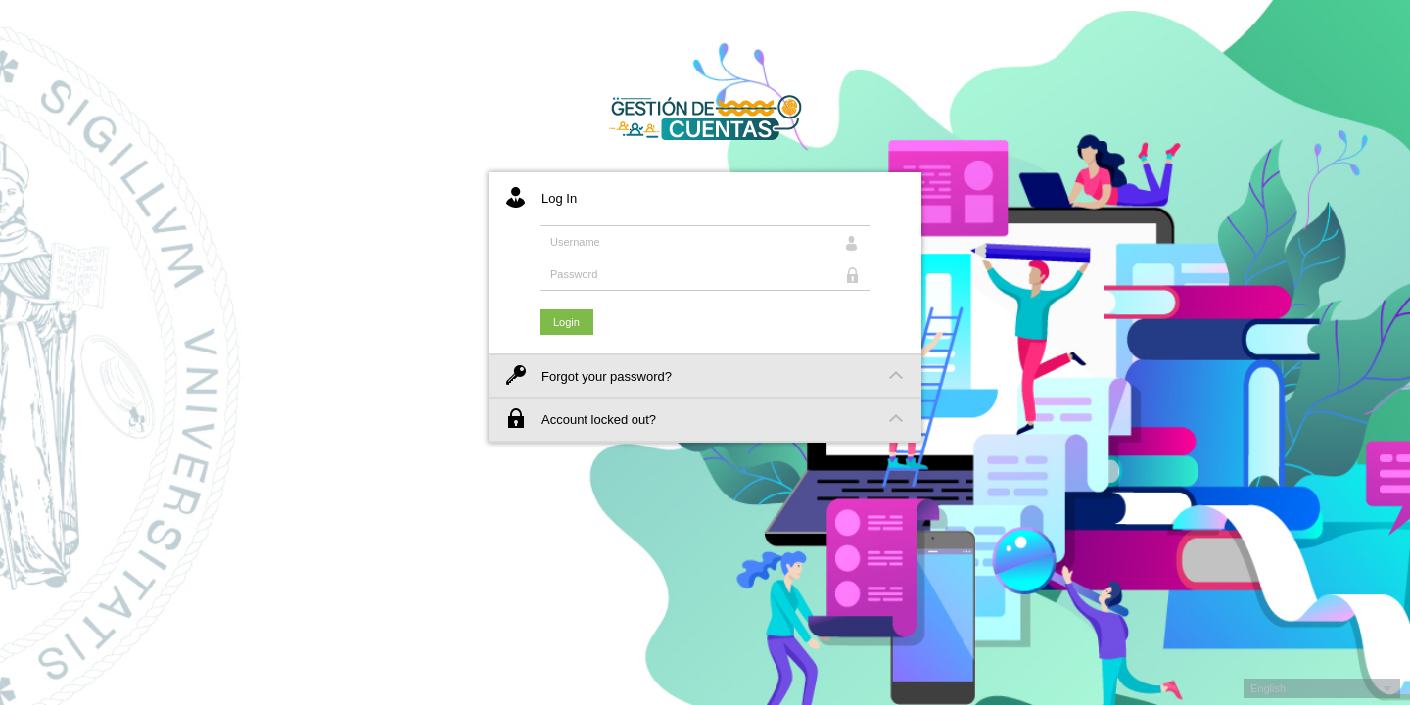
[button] (1322, 688)
